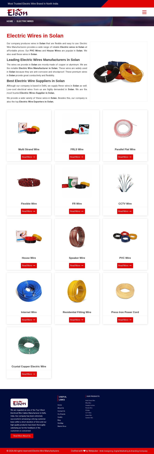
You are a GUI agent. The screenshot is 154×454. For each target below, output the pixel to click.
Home (10, 21)
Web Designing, (106, 451)
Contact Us (63, 404)
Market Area (63, 411)
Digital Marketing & (122, 451)
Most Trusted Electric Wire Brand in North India (33, 3)
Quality (62, 407)
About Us (62, 403)
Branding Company (139, 451)
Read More (28, 157)
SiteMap (62, 410)
